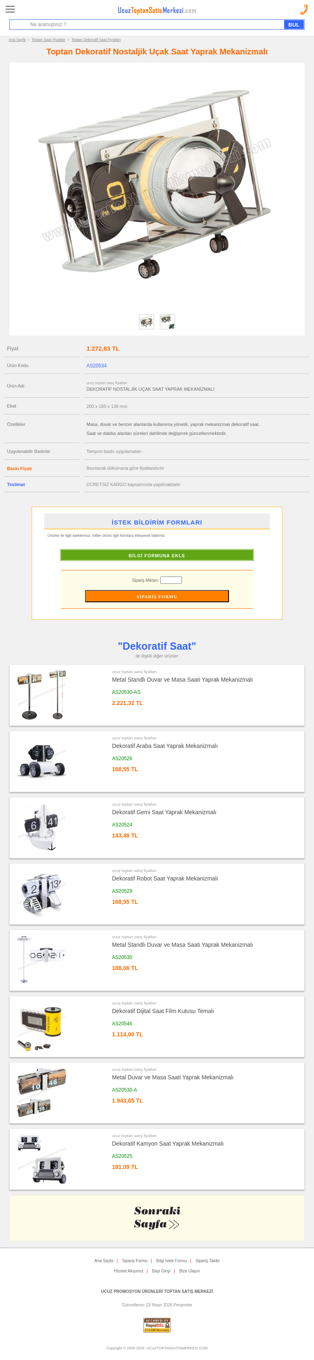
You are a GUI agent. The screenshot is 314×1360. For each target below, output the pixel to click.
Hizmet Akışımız (129, 1271)
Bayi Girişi (161, 1271)
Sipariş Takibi (207, 1261)
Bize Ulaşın (189, 1271)
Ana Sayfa (17, 40)
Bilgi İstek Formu (171, 1261)
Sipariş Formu (135, 1261)
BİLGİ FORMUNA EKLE (157, 555)
